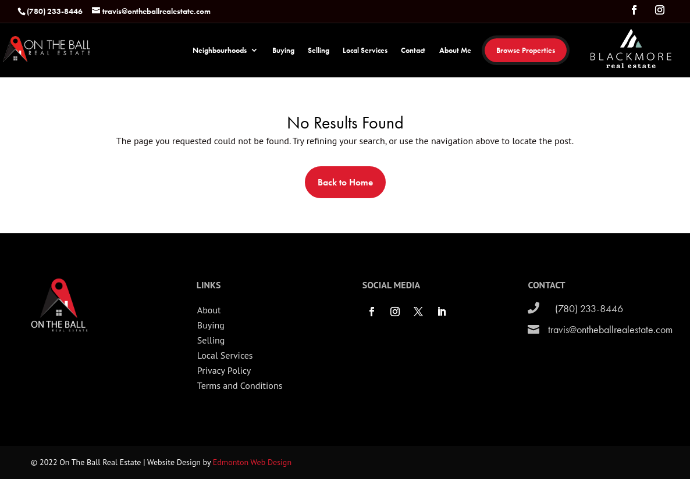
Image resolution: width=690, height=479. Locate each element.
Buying (283, 51)
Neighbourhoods (220, 51)
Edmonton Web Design (252, 462)
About (209, 310)
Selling (318, 51)
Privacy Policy (224, 370)
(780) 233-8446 (589, 308)
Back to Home (345, 182)
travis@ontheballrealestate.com (610, 329)
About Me (455, 51)
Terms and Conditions (240, 385)
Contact (413, 51)
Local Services (365, 51)
